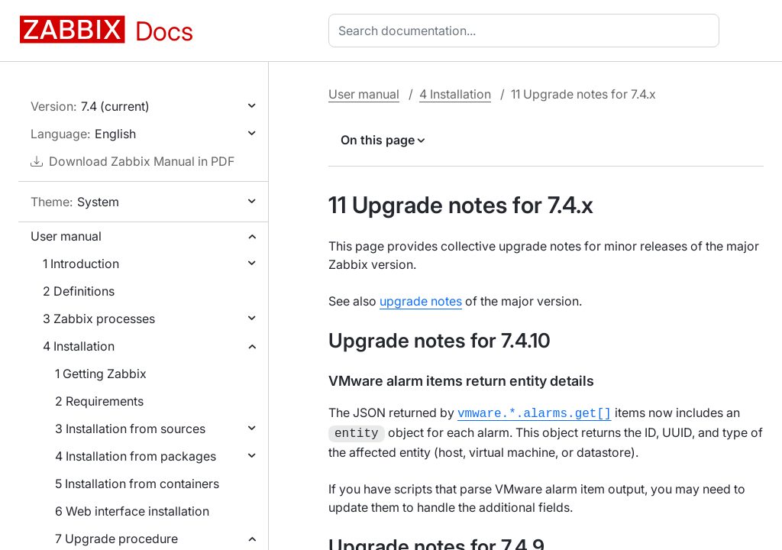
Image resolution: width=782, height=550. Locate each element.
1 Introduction (81, 263)
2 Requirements (99, 401)
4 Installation (79, 346)
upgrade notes (421, 301)
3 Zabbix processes (99, 318)
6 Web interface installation (132, 511)
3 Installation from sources (130, 428)
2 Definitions (79, 291)
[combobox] (526, 30)
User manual (66, 236)
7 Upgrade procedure (116, 538)
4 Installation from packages (135, 456)
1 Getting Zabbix (101, 373)
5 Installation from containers (137, 483)
